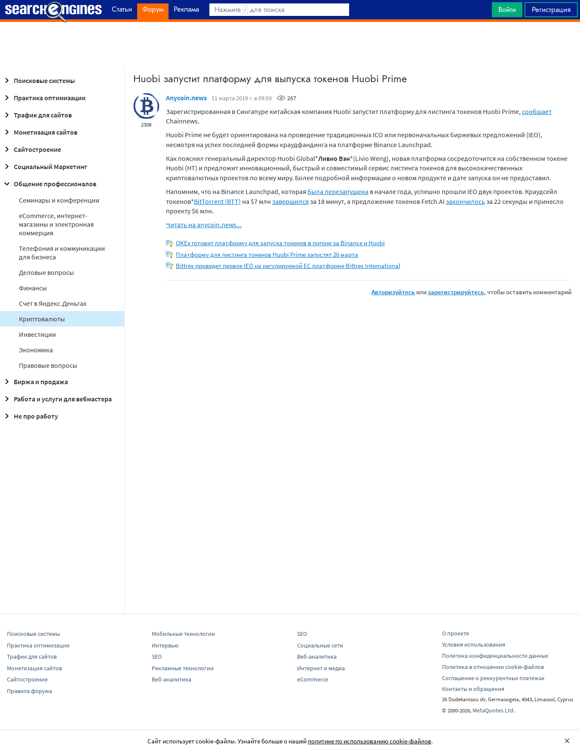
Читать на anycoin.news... (204, 224)
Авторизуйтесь (393, 292)
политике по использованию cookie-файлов (369, 741)
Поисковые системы (38, 80)
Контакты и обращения (473, 689)
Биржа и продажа (35, 381)
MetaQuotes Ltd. (494, 710)
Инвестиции (37, 334)
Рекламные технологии (183, 668)
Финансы (33, 288)
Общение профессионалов (49, 184)
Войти (507, 9)
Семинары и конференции (59, 200)
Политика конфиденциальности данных (495, 656)
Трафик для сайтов (37, 115)
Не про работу (30, 416)
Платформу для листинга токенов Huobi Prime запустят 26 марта (267, 254)
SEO (157, 656)
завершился (290, 201)
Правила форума (29, 691)
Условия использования (473, 644)
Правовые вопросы (48, 365)
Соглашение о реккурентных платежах (493, 678)
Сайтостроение (31, 149)
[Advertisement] (290, 43)
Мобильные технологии (183, 634)
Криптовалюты (42, 318)
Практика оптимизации (44, 97)
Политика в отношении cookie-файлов (493, 667)
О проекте (455, 633)
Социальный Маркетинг (44, 166)
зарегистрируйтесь (456, 292)
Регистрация (551, 9)
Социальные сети (320, 645)
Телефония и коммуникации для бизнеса (62, 252)
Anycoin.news (186, 97)
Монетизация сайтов (39, 132)
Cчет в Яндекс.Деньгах (52, 303)
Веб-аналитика (171, 679)
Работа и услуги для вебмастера (57, 399)
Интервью (165, 645)
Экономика (36, 349)
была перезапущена (337, 191)
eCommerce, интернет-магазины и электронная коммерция (56, 224)
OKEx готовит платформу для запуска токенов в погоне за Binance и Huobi (280, 243)
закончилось (465, 201)
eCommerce (312, 679)
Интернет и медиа (321, 668)
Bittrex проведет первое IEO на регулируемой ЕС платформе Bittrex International (288, 266)
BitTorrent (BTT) (217, 201)
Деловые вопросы (46, 272)
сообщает (537, 111)
